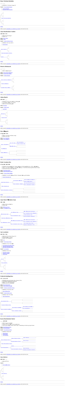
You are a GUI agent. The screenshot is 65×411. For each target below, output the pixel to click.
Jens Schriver (4, 397)
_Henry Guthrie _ (4, 52)
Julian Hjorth (4, 126)
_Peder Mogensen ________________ (29, 357)
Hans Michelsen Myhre (8, 350)
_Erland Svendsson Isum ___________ (30, 229)
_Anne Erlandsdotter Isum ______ (17, 230)
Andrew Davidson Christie (8, 43)
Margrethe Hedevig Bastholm (7, 9)
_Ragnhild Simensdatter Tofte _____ (30, 240)
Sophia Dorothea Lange (8, 311)
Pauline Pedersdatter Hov (7, 189)
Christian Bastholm (6, 8)
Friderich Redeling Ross (6, 324)
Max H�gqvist (4, 159)
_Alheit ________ (4, 61)
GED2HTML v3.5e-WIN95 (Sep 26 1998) (13, 31)
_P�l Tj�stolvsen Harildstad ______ (30, 225)
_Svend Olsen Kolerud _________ (7, 194)
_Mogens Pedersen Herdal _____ (17, 358)
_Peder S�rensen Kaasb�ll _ (28, 326)
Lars (4, 255)
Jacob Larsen (5, 269)
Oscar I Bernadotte (6, 148)
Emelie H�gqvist (6, 149)
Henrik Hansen (5, 354)
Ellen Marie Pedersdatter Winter (8, 262)
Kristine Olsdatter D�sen (8, 185)
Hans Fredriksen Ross (6, 309)
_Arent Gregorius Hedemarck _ (6, 85)
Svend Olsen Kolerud (6, 182)
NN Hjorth (5, 113)
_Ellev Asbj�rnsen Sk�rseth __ (30, 191)
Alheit (5, 41)
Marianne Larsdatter (6, 268)
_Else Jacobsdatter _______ (28, 328)
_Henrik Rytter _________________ (29, 361)
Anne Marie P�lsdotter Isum (7, 232)
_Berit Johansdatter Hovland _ (29, 197)
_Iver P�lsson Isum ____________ (17, 226)
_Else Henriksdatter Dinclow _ (17, 371)
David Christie (5, 47)
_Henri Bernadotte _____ (21, 152)
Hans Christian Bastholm (6, 19)
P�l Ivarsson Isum (6, 221)
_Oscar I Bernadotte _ (5, 155)
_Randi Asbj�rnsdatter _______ (30, 193)
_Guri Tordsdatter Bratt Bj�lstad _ (30, 227)
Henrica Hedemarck (5, 90)
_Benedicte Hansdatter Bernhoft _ (29, 372)
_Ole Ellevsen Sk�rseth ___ (18, 192)
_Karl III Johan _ (12, 153)
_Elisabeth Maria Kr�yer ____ (6, 94)
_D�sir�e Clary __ (13, 157)
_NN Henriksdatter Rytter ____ (17, 362)
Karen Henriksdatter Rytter (7, 365)
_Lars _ (2, 275)
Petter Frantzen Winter (7, 257)
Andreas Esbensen (7, 80)
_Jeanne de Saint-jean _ (21, 154)
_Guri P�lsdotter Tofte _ (6, 237)
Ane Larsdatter (5, 279)
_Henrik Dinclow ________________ (29, 370)
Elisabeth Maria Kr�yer (8, 78)
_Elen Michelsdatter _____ (6, 369)
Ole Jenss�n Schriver (6, 387)
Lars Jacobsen (6, 264)
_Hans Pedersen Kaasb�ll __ (17, 327)
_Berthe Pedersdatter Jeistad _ (7, 203)
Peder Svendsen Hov (5, 199)
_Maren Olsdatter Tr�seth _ (18, 196)
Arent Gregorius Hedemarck (7, 77)
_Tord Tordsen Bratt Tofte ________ (30, 238)
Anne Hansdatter (5, 355)
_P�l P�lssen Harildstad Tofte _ (17, 235)
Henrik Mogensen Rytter (7, 347)
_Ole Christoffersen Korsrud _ (29, 195)
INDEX (1, 29)
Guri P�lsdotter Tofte (7, 222)
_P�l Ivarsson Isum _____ (6, 228)
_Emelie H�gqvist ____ (5, 164)
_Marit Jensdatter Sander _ (17, 330)
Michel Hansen (5, 353)
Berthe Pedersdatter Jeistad (8, 183)
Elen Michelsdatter (7, 348)
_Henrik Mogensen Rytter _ (6, 360)
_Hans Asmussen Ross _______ (6, 319)
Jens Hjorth (5, 116)
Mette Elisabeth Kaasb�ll (8, 304)
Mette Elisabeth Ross (6, 314)
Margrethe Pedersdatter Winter (8, 261)
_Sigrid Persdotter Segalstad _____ (30, 231)
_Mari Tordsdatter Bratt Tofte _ (17, 239)
